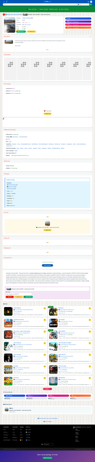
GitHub (28, 434)
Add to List (32, 31)
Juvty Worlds (71, 367)
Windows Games (11, 184)
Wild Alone (61, 308)
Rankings (15, 437)
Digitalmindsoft (27, 332)
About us (5, 432)
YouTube (28, 429)
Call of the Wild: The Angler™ (65, 342)
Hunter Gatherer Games (28, 309)
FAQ (4, 429)
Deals (21, 434)
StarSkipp (26, 356)
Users (14, 429)
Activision (71, 321)
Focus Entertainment (28, 344)
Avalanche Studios (10, 179)
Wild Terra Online (62, 366)
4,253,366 (34, 9)
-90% (62, 334)
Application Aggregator (86, 427)
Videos (21, 437)
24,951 (56, 9)
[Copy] (90, 36)
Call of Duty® (62, 319)
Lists (14, 432)
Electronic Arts (72, 332)
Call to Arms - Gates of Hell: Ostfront (22, 331)
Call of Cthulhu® (17, 342)
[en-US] (48, 444)
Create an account (47, 457)
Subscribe (12, 205)
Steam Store (20, 31)
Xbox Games (10, 188)
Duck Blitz (16, 366)
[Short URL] (19, 294)
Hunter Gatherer (17, 308)
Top (21, 432)
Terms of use (6, 449)
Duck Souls (16, 377)
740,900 (46, 9)
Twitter (28, 437)
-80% (62, 311)
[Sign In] (91, 2)
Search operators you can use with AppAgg (47, 418)
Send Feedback (7, 440)
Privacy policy (11, 449)
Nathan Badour (27, 367)
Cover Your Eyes (17, 354)
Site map (5, 437)
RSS (21, 440)
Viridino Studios (27, 379)
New (21, 429)
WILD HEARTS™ (62, 331)
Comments (15, 440)
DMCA (15, 449)
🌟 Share (10, 296)
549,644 (66, 9)
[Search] (40, 4)
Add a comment (28, 24)
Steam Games (10, 186)
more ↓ (47, 49)
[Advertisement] (41, 122)
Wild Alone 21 (71, 309)
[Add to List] (45, 308)
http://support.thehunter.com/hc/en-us (19, 155)
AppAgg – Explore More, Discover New (84, 449)
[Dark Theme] (88, 2)
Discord (28, 440)
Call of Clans (26, 321)
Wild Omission (62, 377)
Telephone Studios (72, 379)
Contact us (6, 434)
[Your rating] (27, 22)
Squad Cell (71, 356)
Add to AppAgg (47, 421)
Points (14, 434)
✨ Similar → (69, 18)
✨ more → (47, 388)
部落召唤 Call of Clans (19, 319)
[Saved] (6, 2)
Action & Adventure (18, 309)
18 (11, 200)
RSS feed (63, 280)
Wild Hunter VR (62, 354)
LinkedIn (28, 432)
